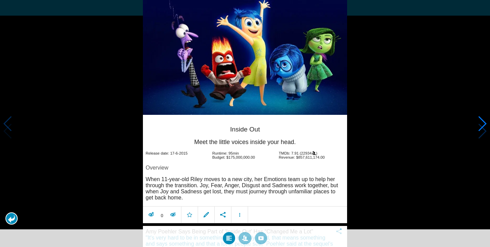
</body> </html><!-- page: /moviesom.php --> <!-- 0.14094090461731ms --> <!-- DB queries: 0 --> (245, 123)
